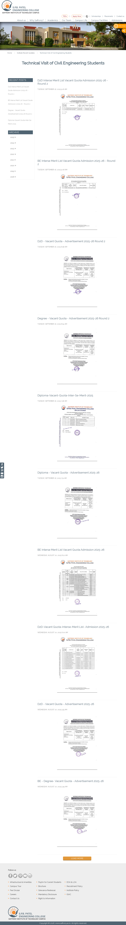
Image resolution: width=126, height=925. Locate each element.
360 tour (120, 26)
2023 (12, 149)
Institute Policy (73, 890)
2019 (12, 171)
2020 (12, 166)
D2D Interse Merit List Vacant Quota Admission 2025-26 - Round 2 (18, 90)
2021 (12, 160)
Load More (77, 858)
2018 (12, 177)
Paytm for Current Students (49, 882)
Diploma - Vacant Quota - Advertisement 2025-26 (68, 472)
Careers (13, 894)
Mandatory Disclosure (47, 894)
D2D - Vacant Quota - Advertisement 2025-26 (66, 704)
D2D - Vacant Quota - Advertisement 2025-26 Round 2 (71, 241)
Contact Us (14, 898)
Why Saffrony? (37, 20)
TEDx (65, 16)
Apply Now (77, 16)
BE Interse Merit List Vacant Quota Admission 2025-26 (71, 549)
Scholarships (96, 16)
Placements (108, 16)
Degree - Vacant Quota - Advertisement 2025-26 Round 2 (73, 318)
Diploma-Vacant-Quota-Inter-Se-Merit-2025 (65, 395)
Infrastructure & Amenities (21, 882)
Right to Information (46, 898)
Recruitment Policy (74, 886)
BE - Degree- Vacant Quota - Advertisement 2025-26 (71, 781)
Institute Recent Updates (26, 53)
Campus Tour (15, 886)
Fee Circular (15, 890)
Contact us (120, 16)
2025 (12, 137)
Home (9, 53)
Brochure (42, 886)
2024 (12, 143)
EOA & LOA (71, 882)
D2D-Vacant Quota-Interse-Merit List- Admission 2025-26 (73, 627)
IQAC (69, 894)
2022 (12, 154)
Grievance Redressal (46, 890)
